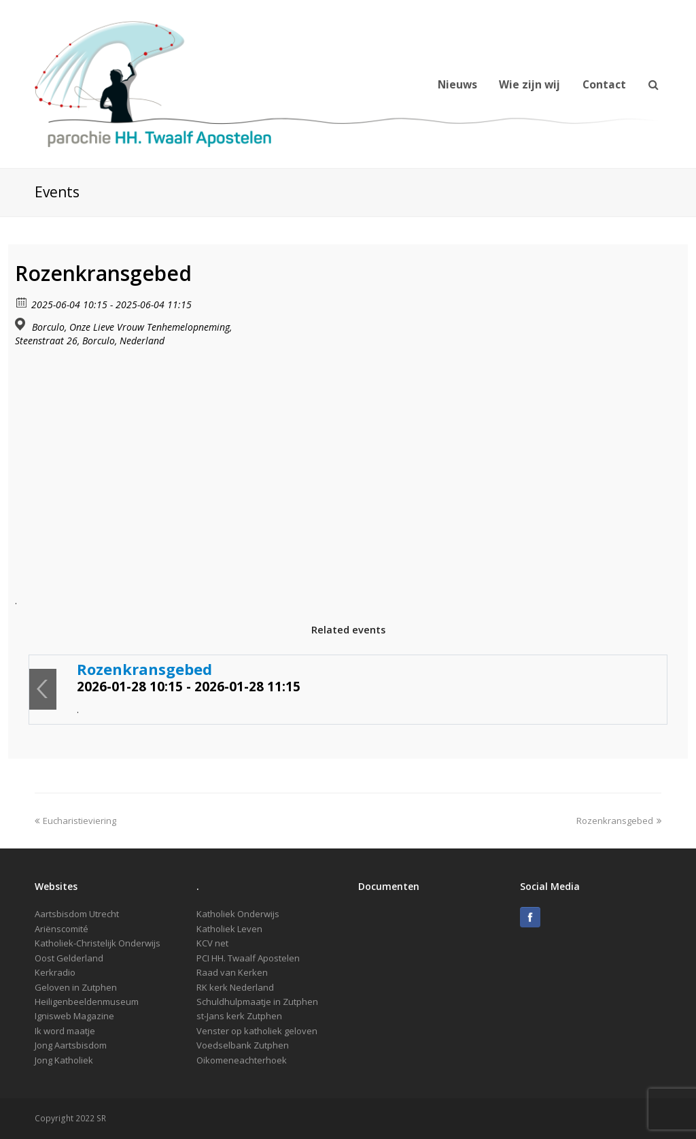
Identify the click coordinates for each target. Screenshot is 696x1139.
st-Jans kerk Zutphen (239, 1016)
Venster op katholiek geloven (256, 1031)
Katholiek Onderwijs (237, 914)
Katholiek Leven (229, 929)
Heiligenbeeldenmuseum (87, 1001)
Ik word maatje (65, 1031)
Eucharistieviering (75, 820)
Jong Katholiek (64, 1060)
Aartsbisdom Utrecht (77, 914)
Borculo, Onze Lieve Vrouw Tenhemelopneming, (132, 327)
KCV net (212, 943)
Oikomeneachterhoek (241, 1060)
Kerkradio (55, 972)
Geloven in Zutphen (76, 987)
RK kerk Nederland (235, 987)
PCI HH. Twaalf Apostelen (248, 958)
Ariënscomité (61, 929)
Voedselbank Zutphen (242, 1045)
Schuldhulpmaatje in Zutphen (257, 1001)
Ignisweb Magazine (74, 1016)
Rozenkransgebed (144, 669)
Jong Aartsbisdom (71, 1045)
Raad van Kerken (232, 972)
